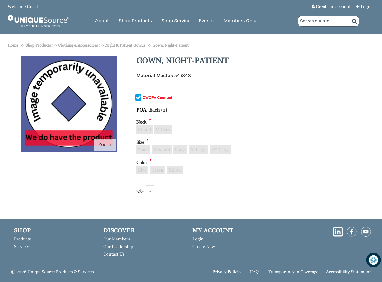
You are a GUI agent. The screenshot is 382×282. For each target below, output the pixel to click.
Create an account (333, 6)
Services (22, 246)
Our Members (116, 238)
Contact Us (114, 254)
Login (366, 6)
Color (141, 162)
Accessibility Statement (348, 271)
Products (22, 238)
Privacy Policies (227, 271)
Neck (141, 122)
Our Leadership (118, 246)
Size (140, 142)
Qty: (140, 190)
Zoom (104, 144)
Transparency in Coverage (293, 271)
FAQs (255, 271)
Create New (203, 246)
